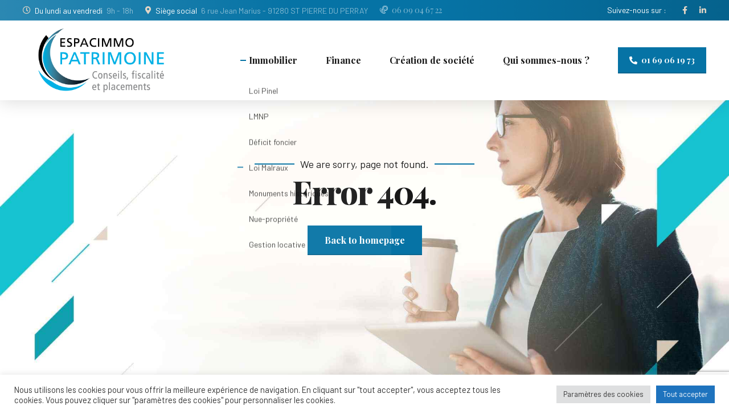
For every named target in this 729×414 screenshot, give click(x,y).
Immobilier (273, 60)
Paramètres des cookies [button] (603, 394)
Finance (343, 60)
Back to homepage (365, 240)
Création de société (432, 60)
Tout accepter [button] (685, 394)
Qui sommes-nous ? (546, 60)
